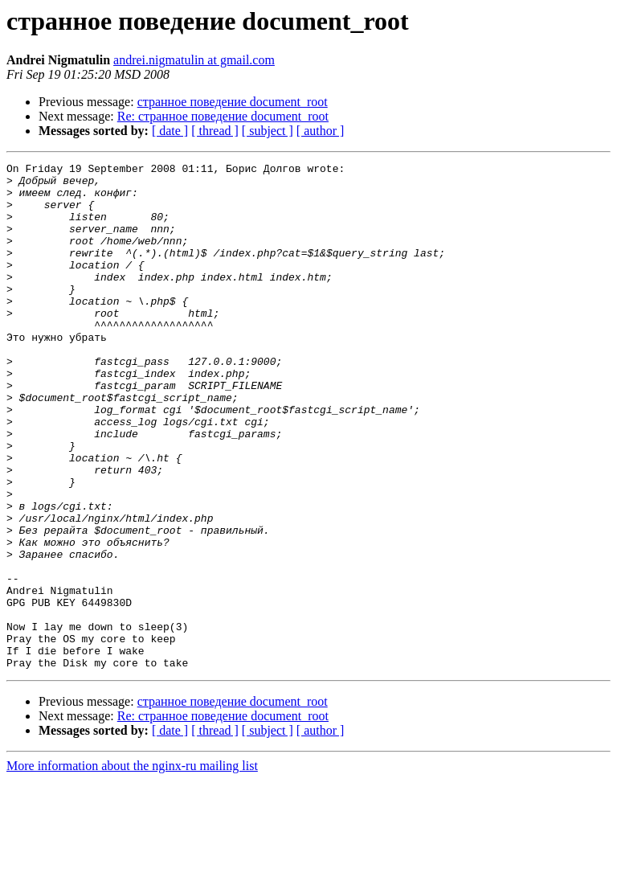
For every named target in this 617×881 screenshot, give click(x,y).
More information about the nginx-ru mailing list (132, 867)
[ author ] (320, 130)
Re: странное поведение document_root (223, 116)
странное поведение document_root (232, 102)
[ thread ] (215, 130)
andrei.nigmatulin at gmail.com (194, 60)
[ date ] (170, 130)
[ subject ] (267, 130)
